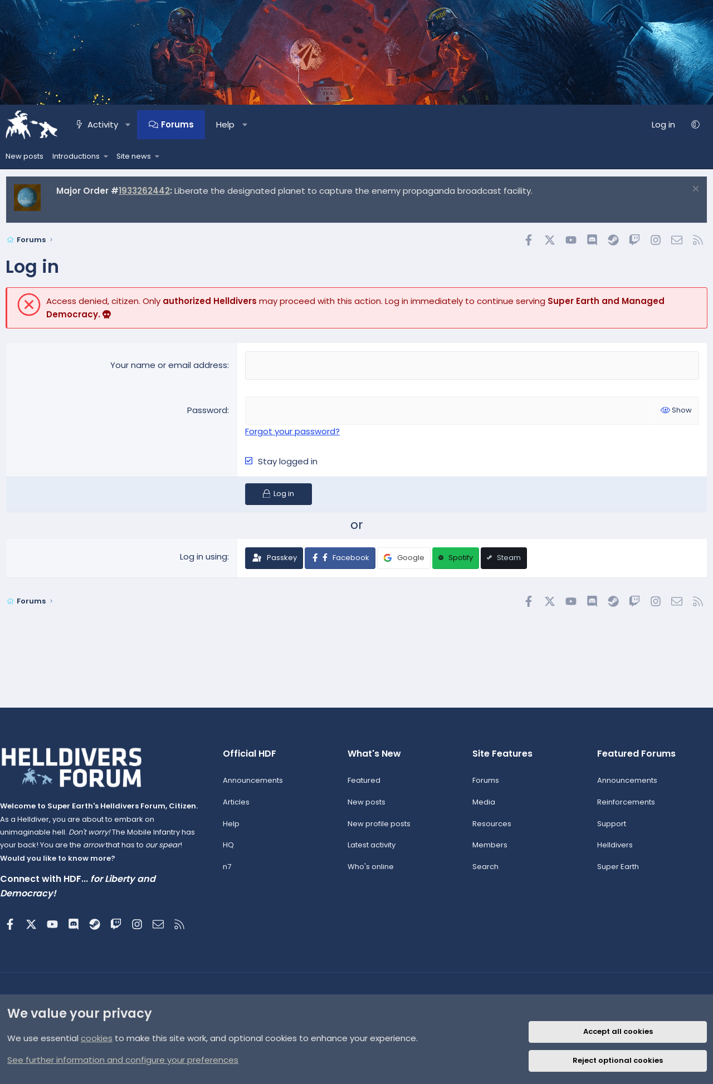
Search (484, 872)
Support (608, 828)
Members (488, 850)
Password (207, 409)
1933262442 (144, 191)
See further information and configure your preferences (122, 1060)
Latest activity (372, 850)
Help (225, 124)
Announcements (255, 785)
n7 (229, 872)
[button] (127, 124)
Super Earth (615, 872)
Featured (364, 785)
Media (482, 807)
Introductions (76, 156)
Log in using (203, 555)
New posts (24, 156)
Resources (490, 828)
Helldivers (611, 850)
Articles (238, 807)
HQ (230, 850)
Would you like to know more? (63, 863)
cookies (97, 1038)
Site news (133, 156)
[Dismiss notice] (694, 190)
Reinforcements (623, 807)
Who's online (371, 872)
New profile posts (379, 828)
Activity (102, 124)
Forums (177, 124)
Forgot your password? (292, 430)
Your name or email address (168, 365)
